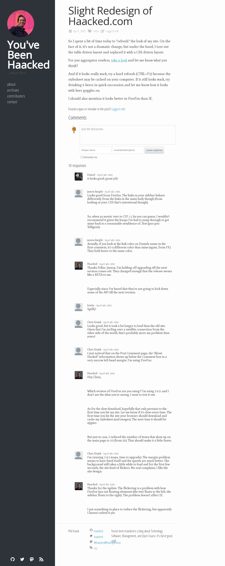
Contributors (16, 96)
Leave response (154, 150)
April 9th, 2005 (111, 453)
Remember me (90, 157)
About (11, 84)
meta (96, 31)
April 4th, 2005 (105, 174)
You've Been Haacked (28, 54)
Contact (12, 101)
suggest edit (112, 31)
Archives (13, 90)
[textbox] (128, 135)
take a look (119, 60)
